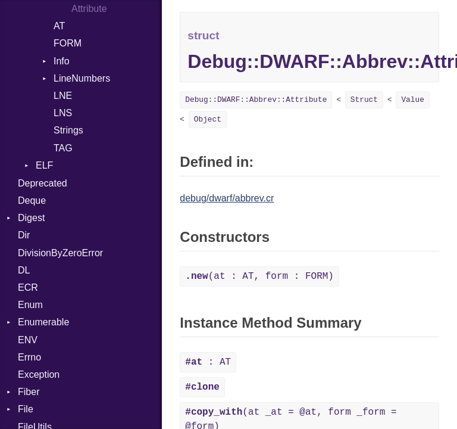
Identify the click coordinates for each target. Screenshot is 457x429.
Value (412, 99)
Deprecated (42, 183)
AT (59, 26)
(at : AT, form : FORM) (259, 276)
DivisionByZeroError (60, 253)
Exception (39, 374)
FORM (68, 43)
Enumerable (43, 322)
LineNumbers (82, 78)
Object (207, 119)
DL (24, 270)
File (25, 409)
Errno (29, 357)
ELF (44, 165)
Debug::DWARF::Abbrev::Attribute (256, 99)
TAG (63, 148)
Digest (31, 218)
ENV (27, 340)
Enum (30, 305)
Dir (24, 235)
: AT (208, 362)
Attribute (89, 9)
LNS (63, 113)
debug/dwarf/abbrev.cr (227, 198)
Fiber (28, 392)
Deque (32, 200)
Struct (364, 99)
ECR (28, 287)
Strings (68, 130)
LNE (63, 96)
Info (62, 61)
